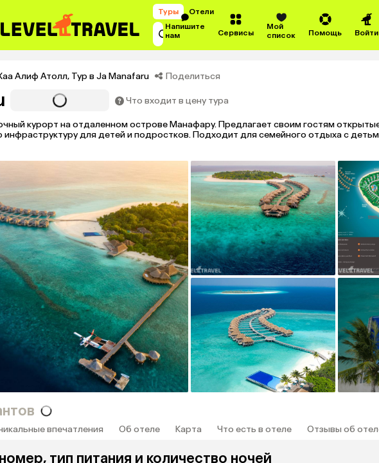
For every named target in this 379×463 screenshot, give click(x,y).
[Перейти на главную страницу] (71, 25)
